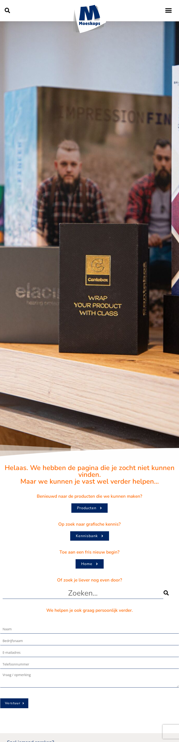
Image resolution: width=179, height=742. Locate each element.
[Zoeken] (170, 593)
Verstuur (12, 703)
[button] (7, 11)
